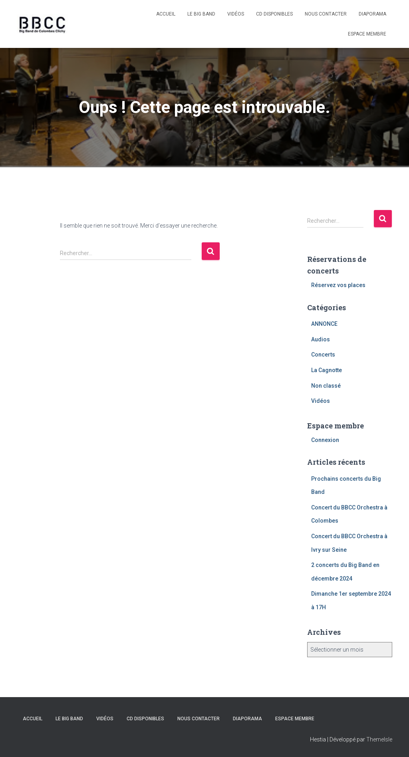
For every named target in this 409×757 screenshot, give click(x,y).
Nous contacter (326, 14)
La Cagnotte (326, 370)
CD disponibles (274, 14)
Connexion (325, 440)
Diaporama (372, 14)
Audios (320, 339)
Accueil (165, 14)
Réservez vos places (338, 285)
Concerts (323, 354)
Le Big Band (201, 14)
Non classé (326, 385)
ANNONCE (324, 324)
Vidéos (235, 14)
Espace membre (367, 34)
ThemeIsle (379, 739)
